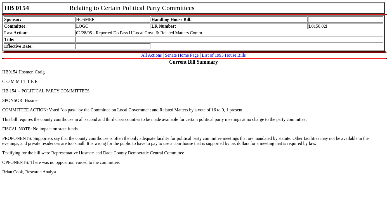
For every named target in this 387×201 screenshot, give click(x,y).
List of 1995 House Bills (224, 55)
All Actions (151, 55)
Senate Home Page (182, 55)
